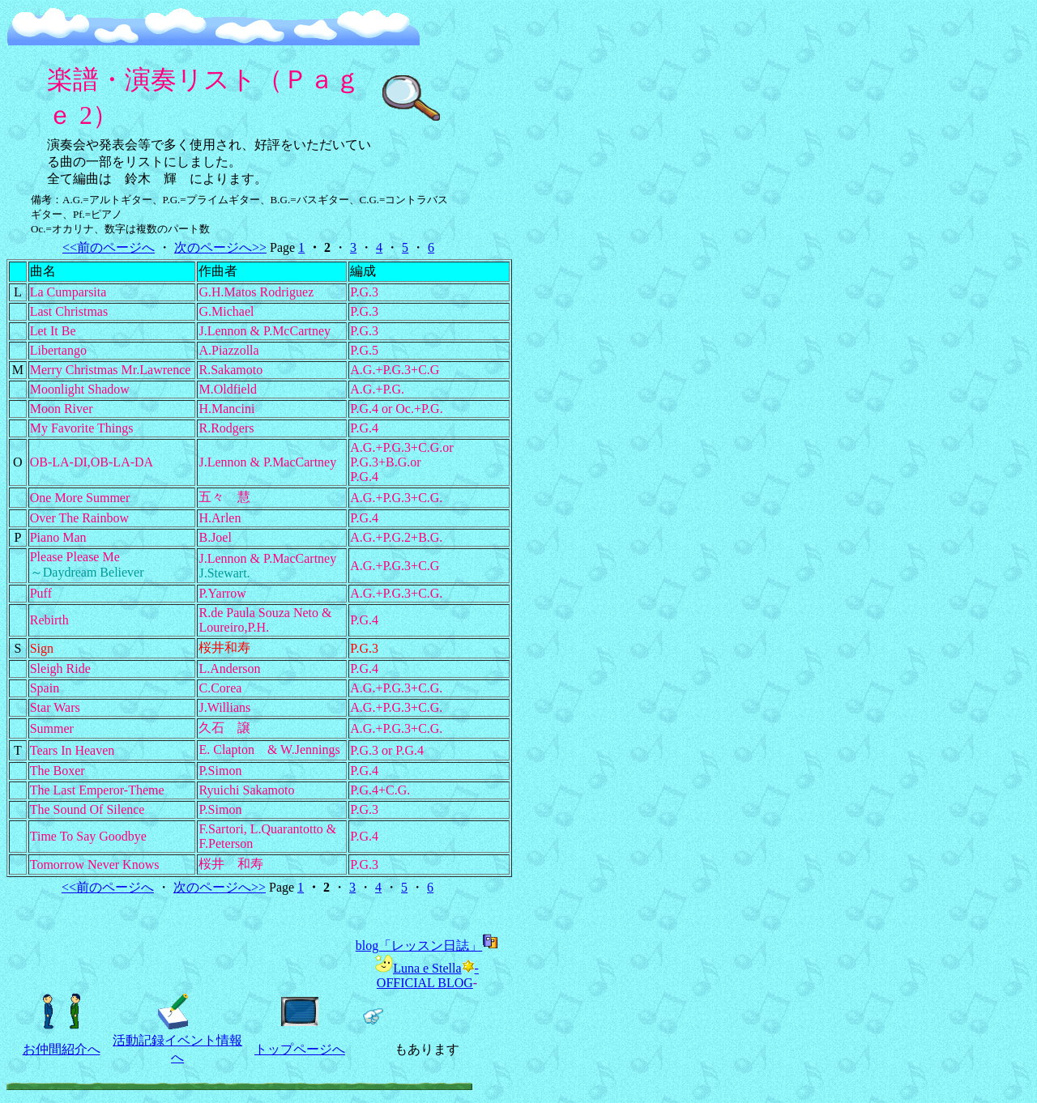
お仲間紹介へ (61, 1049)
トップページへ (299, 1049)
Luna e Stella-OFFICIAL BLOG (427, 975)
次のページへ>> (220, 247)
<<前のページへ (108, 247)
